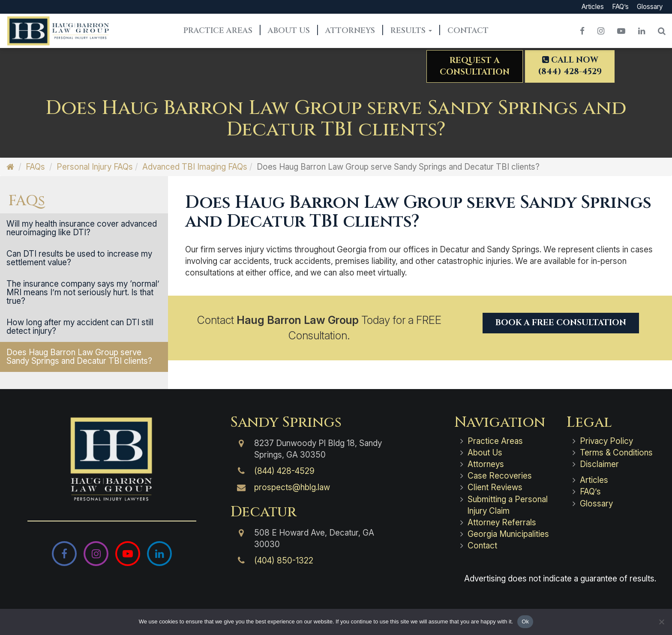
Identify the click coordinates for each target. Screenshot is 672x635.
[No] (661, 621)
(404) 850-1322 (283, 561)
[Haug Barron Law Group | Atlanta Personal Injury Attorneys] (112, 459)
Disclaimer (599, 464)
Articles (593, 7)
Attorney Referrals (502, 522)
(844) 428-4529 (284, 471)
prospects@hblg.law (292, 487)
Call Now (570, 65)
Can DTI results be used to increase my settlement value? (79, 258)
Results (411, 30)
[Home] (10, 167)
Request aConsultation (475, 66)
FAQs (35, 167)
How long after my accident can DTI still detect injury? (79, 327)
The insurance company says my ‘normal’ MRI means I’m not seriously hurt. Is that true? (82, 292)
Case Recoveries (500, 476)
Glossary (650, 7)
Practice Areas (217, 30)
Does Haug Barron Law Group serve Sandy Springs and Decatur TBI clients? (79, 356)
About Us (289, 30)
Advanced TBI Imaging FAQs (194, 167)
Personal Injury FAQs (95, 167)
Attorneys (350, 30)
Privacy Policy (606, 441)
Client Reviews (495, 487)
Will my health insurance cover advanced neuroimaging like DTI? (81, 228)
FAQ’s (620, 7)
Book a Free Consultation (560, 322)
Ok (525, 621)
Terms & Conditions (616, 453)
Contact (468, 30)
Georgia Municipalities (508, 534)
